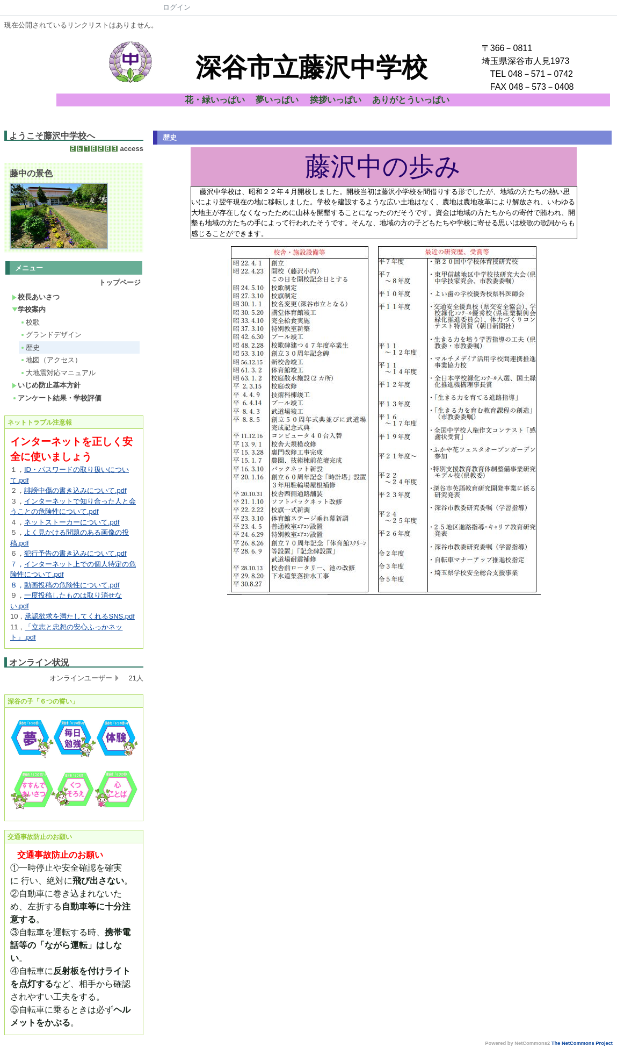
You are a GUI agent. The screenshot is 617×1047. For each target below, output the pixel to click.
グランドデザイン (51, 335)
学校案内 (29, 309)
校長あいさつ (36, 297)
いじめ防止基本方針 (46, 385)
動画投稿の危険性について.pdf (72, 585)
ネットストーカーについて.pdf (72, 522)
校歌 (30, 322)
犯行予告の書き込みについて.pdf (75, 553)
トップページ (120, 282)
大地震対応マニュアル (58, 373)
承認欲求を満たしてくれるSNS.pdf (79, 616)
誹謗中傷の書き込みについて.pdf (75, 490)
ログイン (177, 7)
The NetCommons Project (582, 1043)
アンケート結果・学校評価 (56, 398)
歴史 (30, 347)
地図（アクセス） (51, 360)
